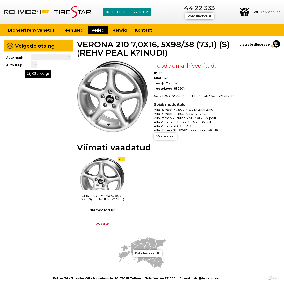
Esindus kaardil (147, 253)
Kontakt (143, 30)
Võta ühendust (199, 16)
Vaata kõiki (165, 136)
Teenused (73, 30)
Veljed (98, 30)
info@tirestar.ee (205, 278)
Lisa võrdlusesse (254, 44)
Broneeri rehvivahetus (127, 12)
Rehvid (119, 30)
